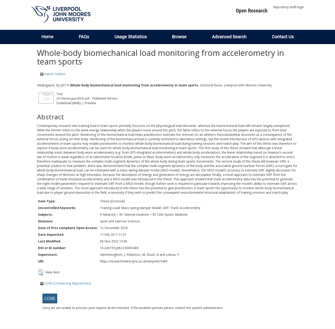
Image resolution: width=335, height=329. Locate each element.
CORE (49, 298)
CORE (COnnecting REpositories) (65, 283)
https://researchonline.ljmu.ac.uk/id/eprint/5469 (133, 261)
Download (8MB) (68, 103)
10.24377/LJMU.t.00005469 (119, 248)
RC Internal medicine (134, 214)
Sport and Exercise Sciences (120, 221)
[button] (40, 272)
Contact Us (283, 36)
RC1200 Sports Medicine (170, 214)
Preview (90, 103)
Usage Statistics (130, 36)
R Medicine (108, 214)
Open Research (252, 11)
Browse (179, 36)
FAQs (84, 36)
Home (47, 36)
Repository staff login (288, 7)
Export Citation (53, 74)
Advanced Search (229, 36)
